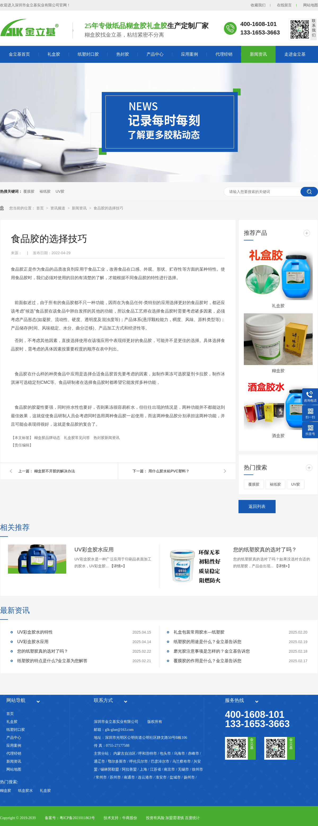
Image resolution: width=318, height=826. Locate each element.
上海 (143, 769)
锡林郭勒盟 (109, 769)
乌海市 (179, 753)
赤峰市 (193, 753)
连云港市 (145, 777)
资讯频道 (58, 208)
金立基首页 (19, 54)
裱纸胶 (45, 191)
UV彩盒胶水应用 (94, 549)
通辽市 (99, 761)
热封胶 (122, 54)
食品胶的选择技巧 (108, 208)
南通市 (129, 777)
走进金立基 (295, 54)
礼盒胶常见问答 (77, 438)
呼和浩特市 (147, 753)
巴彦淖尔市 (160, 761)
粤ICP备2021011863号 (77, 818)
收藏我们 (258, 5)
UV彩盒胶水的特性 (35, 632)
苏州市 (115, 777)
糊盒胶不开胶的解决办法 (54, 471)
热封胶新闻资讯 (107, 438)
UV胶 (60, 191)
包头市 (165, 753)
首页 (40, 208)
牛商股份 (129, 818)
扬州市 (189, 777)
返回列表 (257, 506)
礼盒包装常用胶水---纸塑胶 (199, 632)
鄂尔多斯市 (117, 761)
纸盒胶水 (25, 791)
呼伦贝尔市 (138, 761)
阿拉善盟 (129, 769)
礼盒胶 (53, 54)
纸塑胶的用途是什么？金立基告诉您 (207, 641)
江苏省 (155, 769)
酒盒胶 (278, 435)
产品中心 (155, 54)
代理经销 (223, 54)
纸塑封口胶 (88, 54)
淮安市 (161, 777)
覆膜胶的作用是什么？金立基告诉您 (207, 660)
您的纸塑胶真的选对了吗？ (265, 549)
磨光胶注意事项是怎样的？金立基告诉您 (212, 651)
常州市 (101, 777)
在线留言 (284, 5)
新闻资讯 (258, 54)
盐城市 (175, 777)
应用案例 (189, 54)
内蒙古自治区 (124, 753)
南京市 (169, 769)
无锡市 (183, 769)
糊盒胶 (278, 370)
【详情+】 (118, 566)
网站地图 (310, 5)
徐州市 (197, 769)
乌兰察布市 (181, 761)
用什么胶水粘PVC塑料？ (168, 471)
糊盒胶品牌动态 (47, 438)
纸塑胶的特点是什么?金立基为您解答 (52, 660)
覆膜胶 (28, 191)
